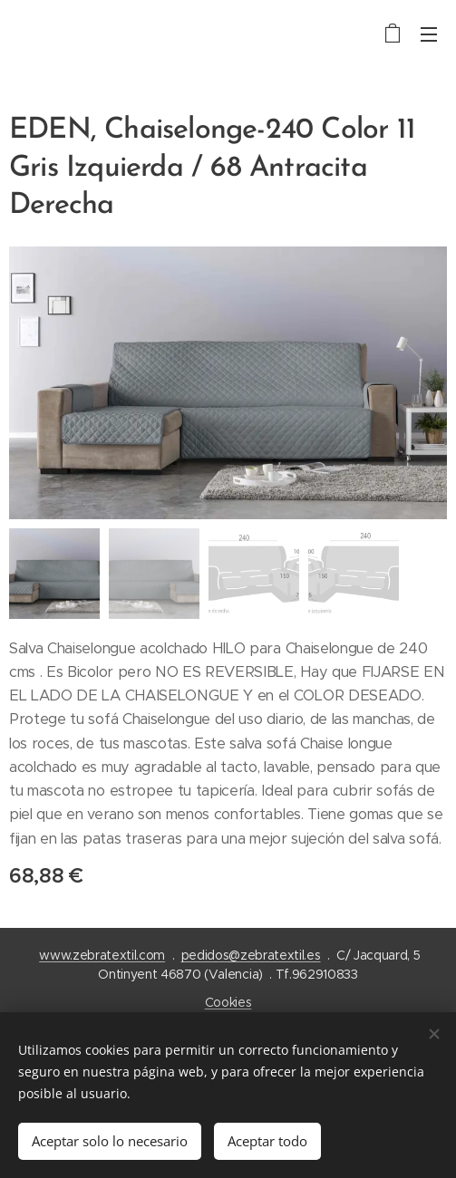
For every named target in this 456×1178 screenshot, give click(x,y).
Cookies (228, 1002)
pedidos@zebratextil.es (251, 955)
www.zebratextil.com (102, 955)
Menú (429, 34)
